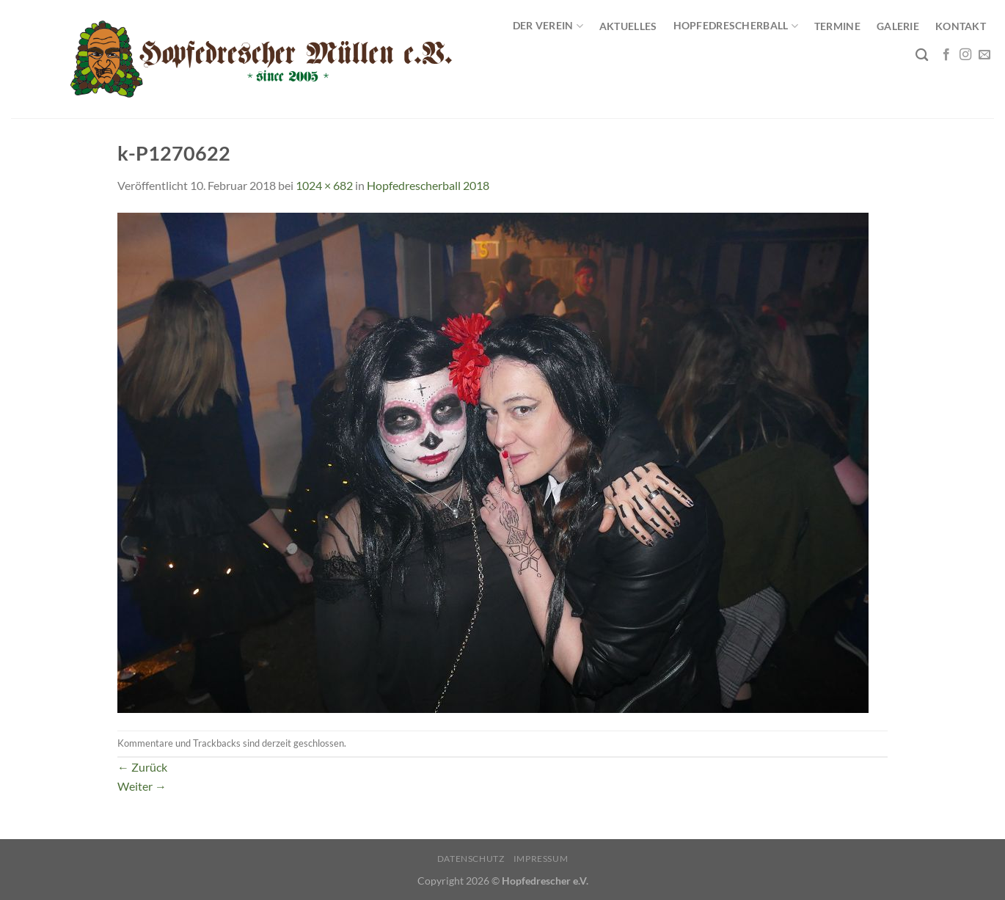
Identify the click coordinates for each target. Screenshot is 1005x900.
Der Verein (548, 26)
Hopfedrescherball (735, 26)
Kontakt (960, 26)
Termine (837, 26)
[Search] (922, 55)
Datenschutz (471, 858)
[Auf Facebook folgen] (946, 55)
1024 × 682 (324, 185)
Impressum (541, 858)
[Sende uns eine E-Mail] (984, 55)
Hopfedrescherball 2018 (428, 185)
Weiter (142, 786)
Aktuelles (628, 26)
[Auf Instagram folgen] (965, 55)
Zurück (142, 767)
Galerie (898, 26)
